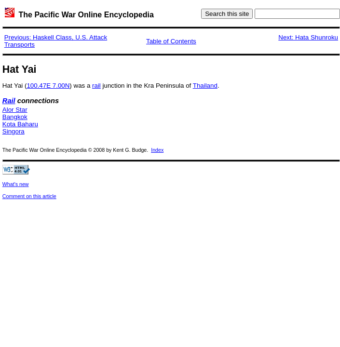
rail (96, 85)
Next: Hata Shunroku (308, 37)
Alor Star (14, 109)
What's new (15, 184)
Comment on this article (29, 196)
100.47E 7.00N (48, 85)
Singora (13, 131)
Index (157, 150)
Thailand (205, 85)
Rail (8, 101)
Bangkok (14, 116)
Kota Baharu (20, 124)
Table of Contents (171, 41)
